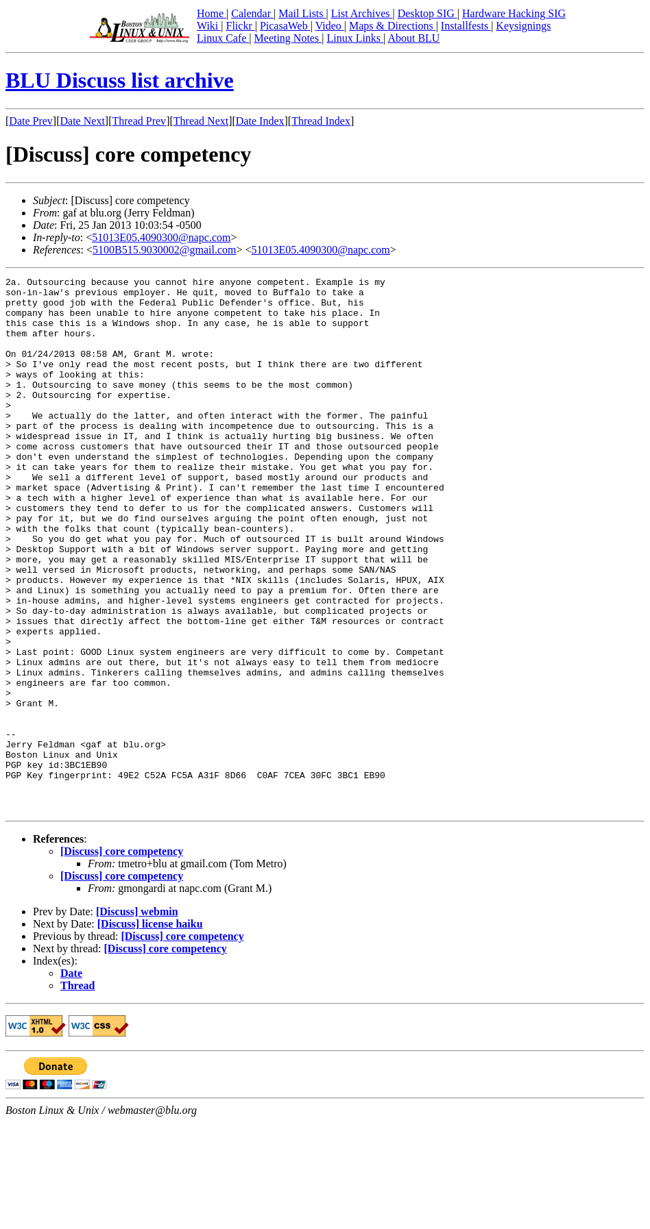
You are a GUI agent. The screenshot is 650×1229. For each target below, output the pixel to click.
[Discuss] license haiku (150, 1030)
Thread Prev (139, 121)
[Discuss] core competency (121, 958)
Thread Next (200, 121)
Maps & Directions (392, 26)
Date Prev (31, 121)
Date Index (260, 121)
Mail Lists (302, 13)
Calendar (252, 13)
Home (211, 13)
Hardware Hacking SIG (514, 13)
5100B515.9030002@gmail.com (164, 250)
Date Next (82, 121)
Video (329, 26)
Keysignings (523, 26)
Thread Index (320, 121)
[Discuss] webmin (137, 1018)
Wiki (209, 26)
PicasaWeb (285, 26)
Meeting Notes (288, 38)
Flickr (240, 26)
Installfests (466, 26)
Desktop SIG (427, 13)
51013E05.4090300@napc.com (161, 237)
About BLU (413, 38)
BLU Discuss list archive (119, 80)
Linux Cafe (223, 38)
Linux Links (354, 38)
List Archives (362, 13)
